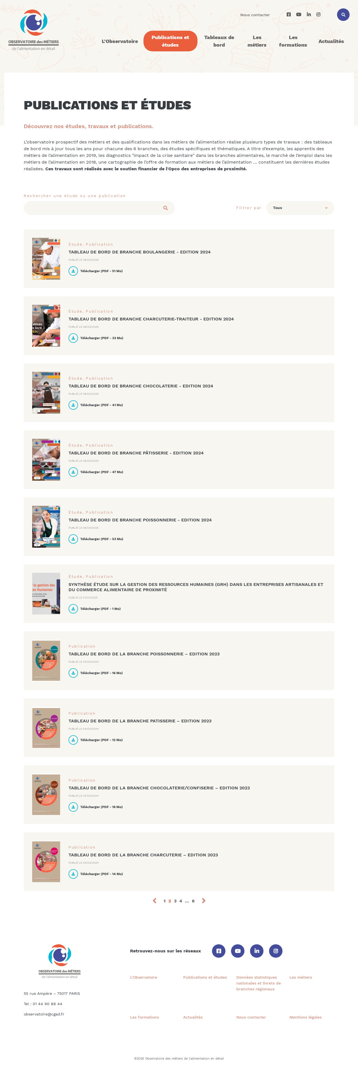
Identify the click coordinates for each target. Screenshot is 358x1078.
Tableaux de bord (219, 41)
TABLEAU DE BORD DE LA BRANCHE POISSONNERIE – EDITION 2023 (144, 654)
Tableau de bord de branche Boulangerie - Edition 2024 (140, 252)
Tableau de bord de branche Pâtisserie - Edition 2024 (136, 453)
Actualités (331, 41)
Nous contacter (255, 15)
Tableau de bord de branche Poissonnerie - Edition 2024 (140, 520)
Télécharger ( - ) (96, 271)
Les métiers (257, 41)
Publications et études (170, 41)
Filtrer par (249, 208)
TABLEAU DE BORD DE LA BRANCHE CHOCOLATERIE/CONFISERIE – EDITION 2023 (159, 787)
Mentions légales (305, 1017)
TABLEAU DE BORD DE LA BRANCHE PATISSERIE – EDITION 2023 (140, 721)
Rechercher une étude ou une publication (75, 196)
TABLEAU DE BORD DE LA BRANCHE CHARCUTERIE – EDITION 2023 (143, 854)
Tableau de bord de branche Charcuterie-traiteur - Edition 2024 (151, 319)
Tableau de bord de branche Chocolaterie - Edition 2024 (141, 386)
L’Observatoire (120, 41)
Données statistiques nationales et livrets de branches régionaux (258, 983)
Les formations (293, 41)
